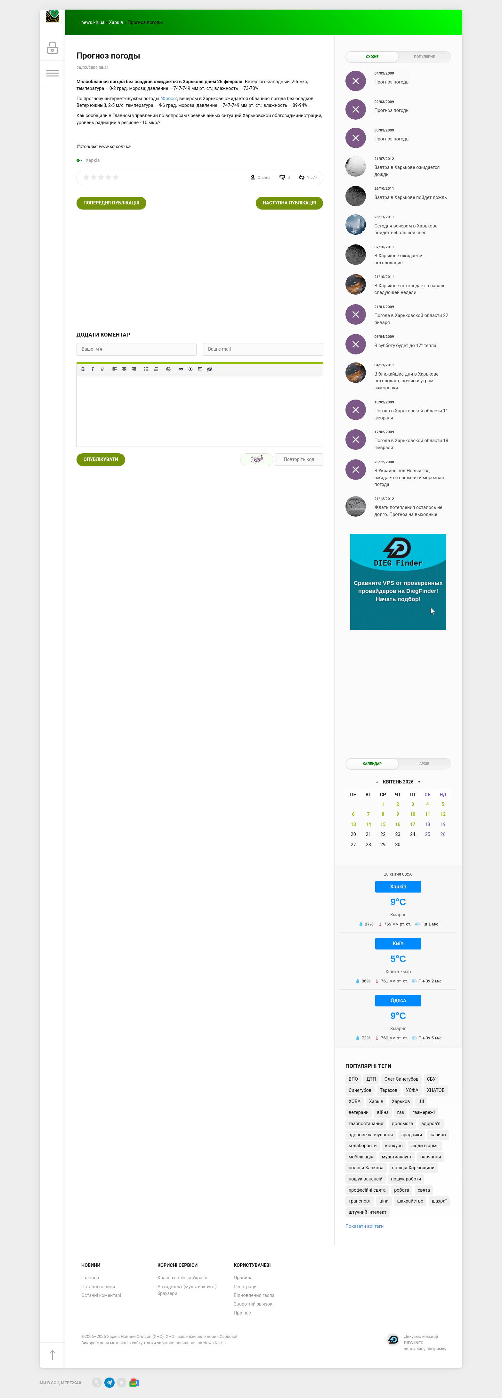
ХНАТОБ (435, 1090)
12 (443, 814)
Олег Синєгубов (401, 1079)
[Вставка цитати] (181, 369)
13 (353, 824)
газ (400, 1112)
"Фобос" (168, 98)
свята (424, 1190)
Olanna (263, 177)
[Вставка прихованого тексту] (210, 369)
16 (398, 824)
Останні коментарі (101, 1295)
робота (401, 1190)
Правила (243, 1278)
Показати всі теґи (364, 1226)
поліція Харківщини (413, 1168)
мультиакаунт (397, 1157)
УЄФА (412, 1090)
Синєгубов (360, 1090)
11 (427, 814)
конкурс (393, 1145)
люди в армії (425, 1145)
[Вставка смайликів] (168, 369)
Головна (90, 1278)
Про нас (242, 1313)
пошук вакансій (366, 1179)
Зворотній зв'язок (253, 1304)
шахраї (439, 1201)
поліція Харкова (366, 1168)
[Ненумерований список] (146, 369)
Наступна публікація (289, 203)
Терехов (389, 1090)
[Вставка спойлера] (200, 369)
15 (383, 824)
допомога (402, 1123)
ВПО (353, 1079)
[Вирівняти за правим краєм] (134, 369)
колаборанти (362, 1145)
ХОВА (354, 1101)
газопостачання (366, 1123)
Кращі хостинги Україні (182, 1278)
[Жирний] (83, 369)
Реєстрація (246, 1287)
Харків (116, 22)
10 (413, 814)
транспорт (360, 1201)
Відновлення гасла (254, 1295)
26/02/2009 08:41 (93, 68)
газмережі (423, 1112)
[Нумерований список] (156, 369)
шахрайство (410, 1201)
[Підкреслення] (102, 369)
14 (368, 824)
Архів (424, 764)
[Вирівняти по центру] (124, 369)
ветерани (358, 1112)
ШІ (421, 1101)
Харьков (401, 1101)
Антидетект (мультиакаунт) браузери (187, 1290)
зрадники (411, 1135)
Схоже (372, 57)
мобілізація (361, 1157)
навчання (430, 1157)
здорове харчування (371, 1135)
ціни (384, 1201)
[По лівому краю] (114, 369)
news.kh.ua (92, 22)
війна (383, 1112)
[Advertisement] (200, 270)
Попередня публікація (111, 203)
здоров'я (431, 1123)
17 (413, 824)
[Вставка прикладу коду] (190, 369)
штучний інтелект (367, 1212)
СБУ (431, 1079)
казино (438, 1135)
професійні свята (367, 1190)
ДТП (371, 1079)
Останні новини (98, 1287)
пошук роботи (406, 1179)
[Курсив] (92, 369)
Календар (372, 764)
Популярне (424, 57)
